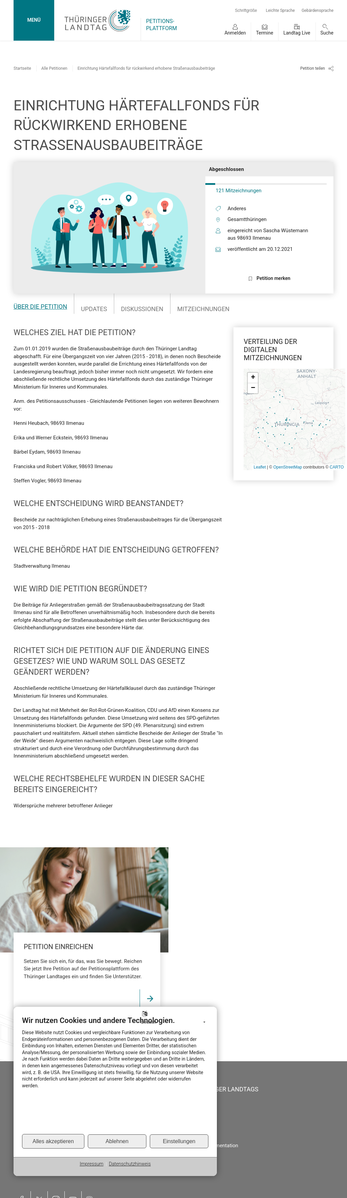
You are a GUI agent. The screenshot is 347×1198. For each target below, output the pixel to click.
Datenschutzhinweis (130, 1164)
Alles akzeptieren (53, 1141)
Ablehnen (117, 1141)
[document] (115, 1074)
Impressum (91, 1164)
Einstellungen (179, 1141)
